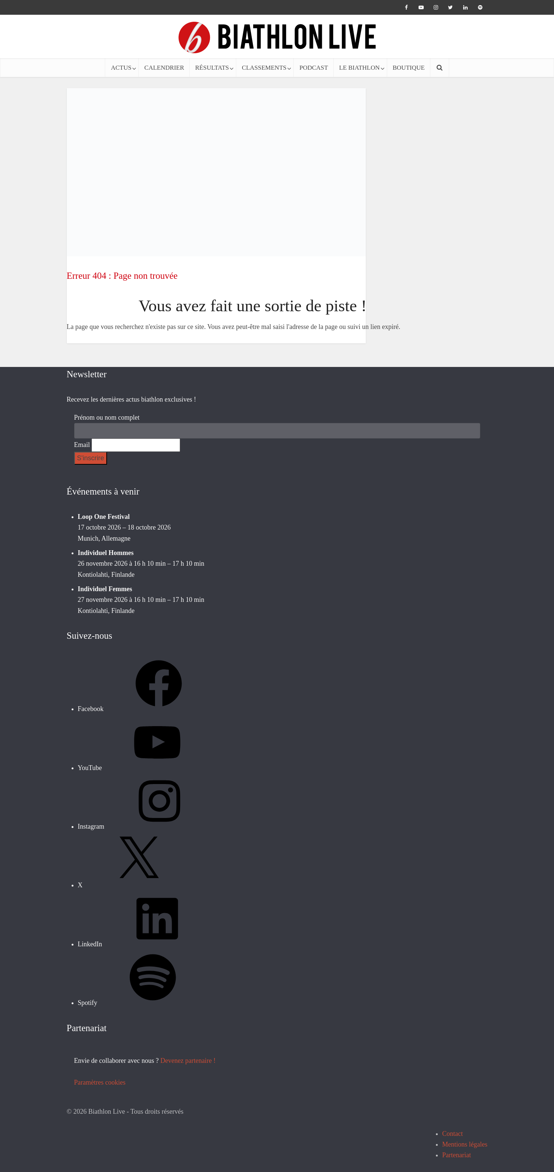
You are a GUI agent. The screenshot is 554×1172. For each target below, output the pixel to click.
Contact (452, 1133)
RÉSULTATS (212, 67)
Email (82, 444)
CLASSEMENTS (264, 67)
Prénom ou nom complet (107, 417)
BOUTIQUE (409, 67)
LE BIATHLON (359, 67)
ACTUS (121, 67)
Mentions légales (464, 1144)
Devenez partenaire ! (188, 1060)
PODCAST (313, 67)
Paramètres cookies (99, 1082)
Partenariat (456, 1155)
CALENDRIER (164, 67)
